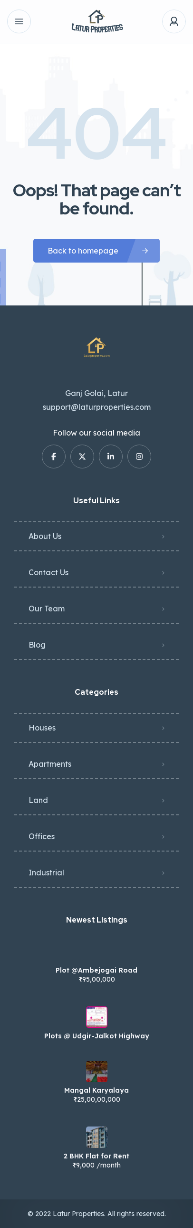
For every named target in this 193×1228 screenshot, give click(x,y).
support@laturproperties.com (97, 407)
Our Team (47, 608)
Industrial (46, 872)
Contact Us (48, 572)
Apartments (50, 764)
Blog (37, 645)
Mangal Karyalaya (96, 1090)
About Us (45, 536)
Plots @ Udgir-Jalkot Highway (96, 1036)
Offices (42, 836)
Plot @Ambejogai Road (96, 970)
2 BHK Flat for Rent (96, 1156)
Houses (42, 727)
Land (38, 800)
